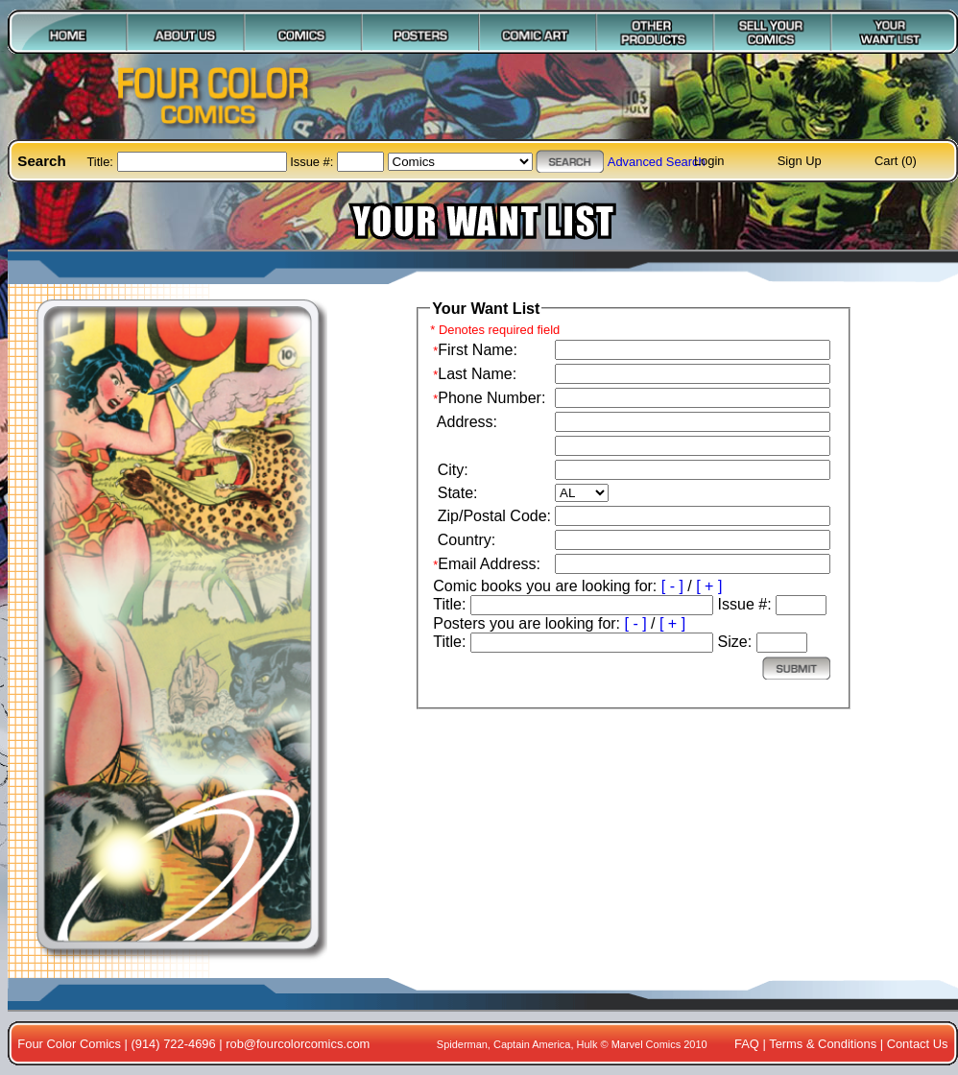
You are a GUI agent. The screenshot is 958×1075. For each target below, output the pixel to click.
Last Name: (477, 374)
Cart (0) (895, 161)
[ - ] (672, 586)
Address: (465, 422)
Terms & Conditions (822, 1044)
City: (450, 470)
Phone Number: (491, 398)
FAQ (746, 1044)
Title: (101, 162)
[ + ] (709, 586)
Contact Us (917, 1044)
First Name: (477, 350)
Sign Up (800, 161)
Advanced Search (657, 162)
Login (709, 161)
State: (455, 493)
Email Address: (489, 564)
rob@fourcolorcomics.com (298, 1044)
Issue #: (313, 162)
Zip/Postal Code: (492, 516)
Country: (464, 540)
